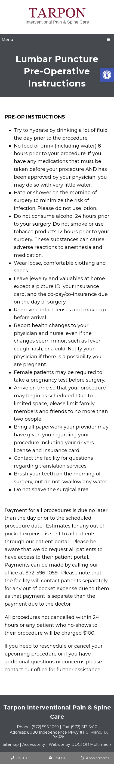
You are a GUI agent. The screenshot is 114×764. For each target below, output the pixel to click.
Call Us (19, 758)
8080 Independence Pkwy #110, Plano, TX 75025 (67, 734)
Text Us (57, 758)
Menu (7, 39)
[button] (107, 75)
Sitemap (11, 744)
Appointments (95, 758)
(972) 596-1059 (46, 726)
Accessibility (33, 744)
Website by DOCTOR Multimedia (80, 744)
